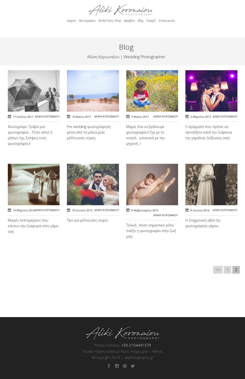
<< (218, 269)
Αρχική (71, 21)
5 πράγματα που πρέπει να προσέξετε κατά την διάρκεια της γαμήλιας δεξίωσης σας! (208, 132)
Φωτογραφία (87, 21)
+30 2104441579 (136, 345)
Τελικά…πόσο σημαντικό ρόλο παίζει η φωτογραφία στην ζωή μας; (151, 231)
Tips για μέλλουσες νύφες (87, 220)
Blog (140, 21)
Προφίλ (151, 21)
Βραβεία (129, 21)
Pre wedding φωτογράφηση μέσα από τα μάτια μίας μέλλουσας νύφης (89, 132)
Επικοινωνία (167, 21)
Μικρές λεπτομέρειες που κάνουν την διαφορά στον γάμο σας (33, 226)
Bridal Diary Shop (109, 21)
